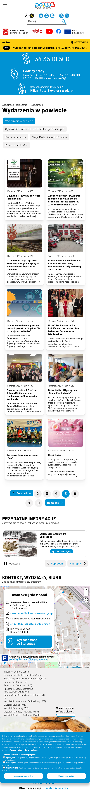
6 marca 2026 (54, 450)
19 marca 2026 (13, 191)
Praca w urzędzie (15, 137)
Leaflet (61, 667)
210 (72, 385)
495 (31, 191)
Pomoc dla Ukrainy (16, 145)
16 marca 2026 (13, 321)
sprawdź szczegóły (54, 78)
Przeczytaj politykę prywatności (24, 750)
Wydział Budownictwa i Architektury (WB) (25, 701)
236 (72, 256)
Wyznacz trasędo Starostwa (27, 641)
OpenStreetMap (73, 667)
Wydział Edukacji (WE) (15, 704)
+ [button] (86, 590)
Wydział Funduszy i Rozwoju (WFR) (21, 711)
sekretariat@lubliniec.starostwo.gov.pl (31, 613)
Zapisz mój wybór (66, 776)
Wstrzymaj (14, 563)
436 (73, 321)
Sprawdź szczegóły (61, 551)
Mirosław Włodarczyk (56, 787)
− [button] (86, 594)
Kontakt (51, 783)
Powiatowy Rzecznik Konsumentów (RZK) (24, 678)
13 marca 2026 (54, 321)
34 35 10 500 (52, 59)
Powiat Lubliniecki (19, 31)
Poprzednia (24, 493)
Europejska (78, 31)
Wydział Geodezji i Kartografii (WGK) (22, 715)
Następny (76, 563)
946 (31, 256)
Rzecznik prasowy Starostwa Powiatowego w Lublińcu (18, 690)
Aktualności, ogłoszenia (14, 104)
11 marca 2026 (54, 385)
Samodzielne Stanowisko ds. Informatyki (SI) (24, 696)
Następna (53, 502)
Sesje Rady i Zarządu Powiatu (49, 137)
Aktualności (37, 104)
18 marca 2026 (54, 191)
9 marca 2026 (13, 450)
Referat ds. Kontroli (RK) (16, 681)
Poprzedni (57, 563)
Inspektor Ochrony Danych (17, 671)
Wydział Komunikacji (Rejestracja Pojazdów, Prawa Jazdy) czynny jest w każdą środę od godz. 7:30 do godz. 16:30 (45, 48)
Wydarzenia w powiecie (34, 110)
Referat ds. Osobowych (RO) (18, 685)
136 (72, 450)
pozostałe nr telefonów (37, 623)
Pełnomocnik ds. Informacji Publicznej (23, 675)
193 (31, 385)
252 (72, 191)
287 (30, 450)
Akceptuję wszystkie (23, 776)
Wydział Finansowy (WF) (16, 708)
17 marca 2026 (54, 256)
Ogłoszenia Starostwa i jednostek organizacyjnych (34, 129)
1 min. (25, 191)
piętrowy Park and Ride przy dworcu (28, 659)
